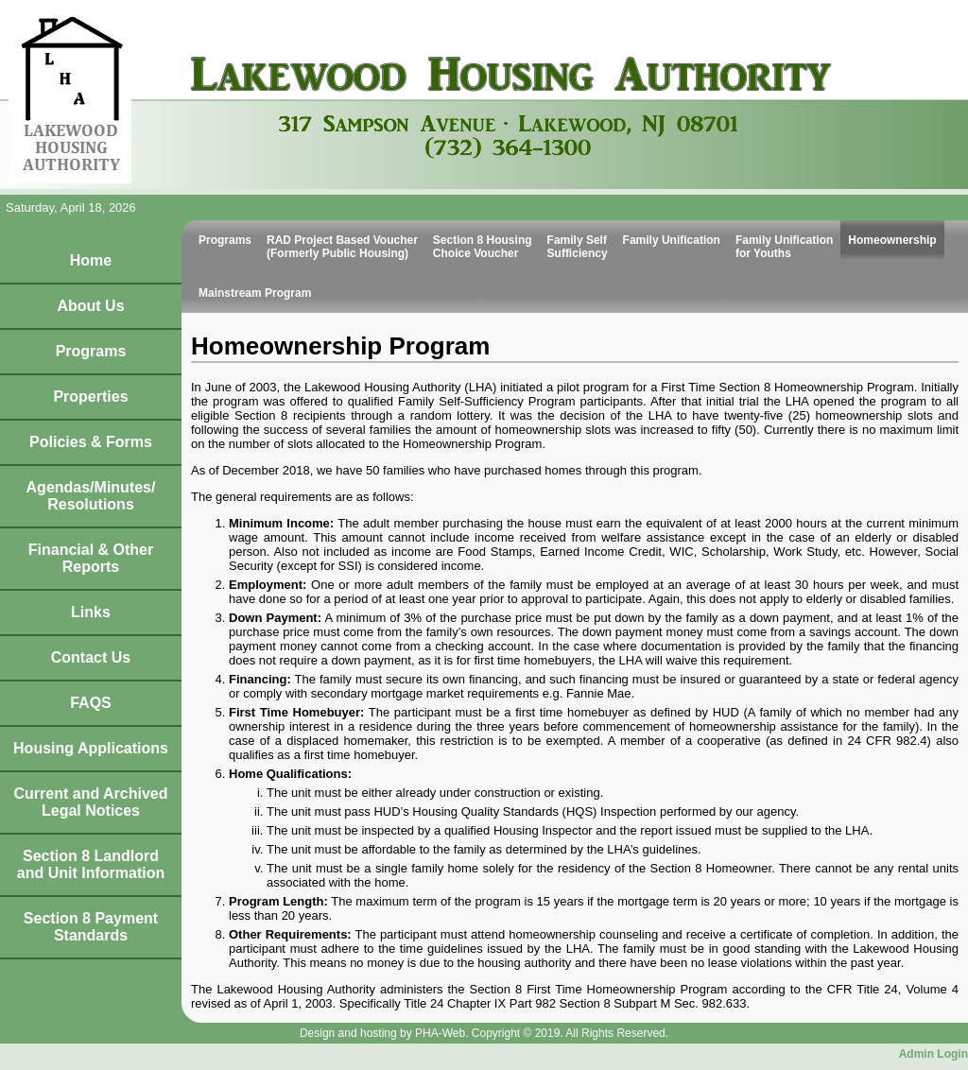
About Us (90, 306)
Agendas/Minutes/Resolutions (91, 495)
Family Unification (671, 240)
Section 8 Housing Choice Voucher (482, 246)
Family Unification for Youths (784, 246)
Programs (91, 351)
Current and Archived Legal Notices (91, 802)
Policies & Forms (90, 442)
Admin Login (933, 1054)
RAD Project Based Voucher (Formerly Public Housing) (342, 246)
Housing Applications (90, 748)
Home (91, 260)
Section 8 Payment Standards (91, 926)
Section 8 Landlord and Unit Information (90, 864)
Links (91, 612)
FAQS (91, 703)
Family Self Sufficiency (577, 246)
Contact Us (90, 657)
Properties (90, 396)
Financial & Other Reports (90, 558)
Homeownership (892, 240)
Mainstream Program (255, 293)
